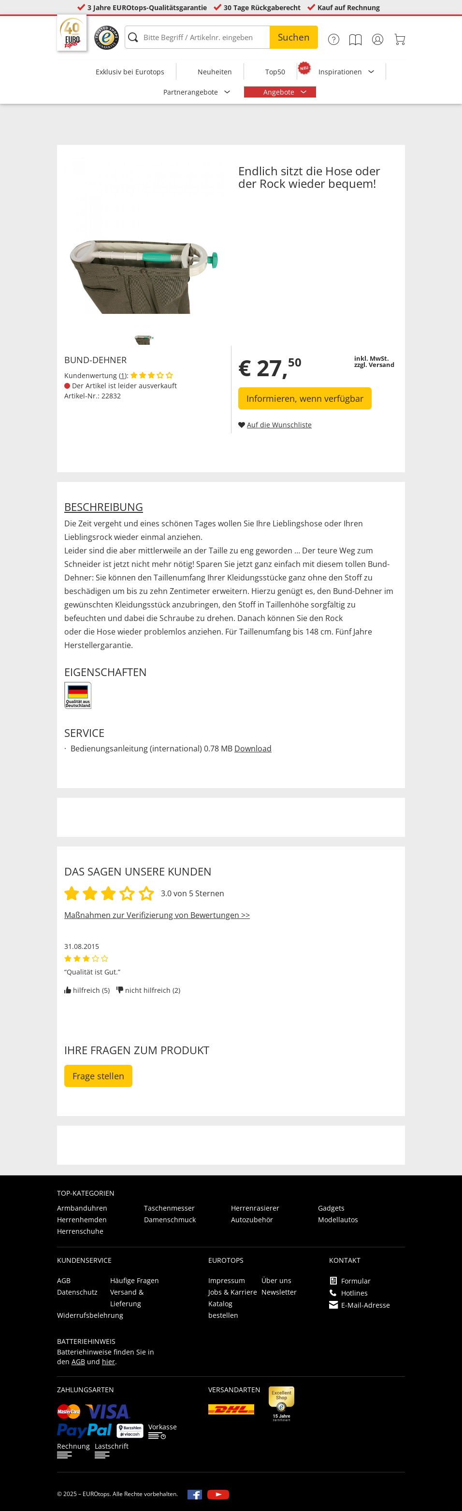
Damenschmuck (170, 1219)
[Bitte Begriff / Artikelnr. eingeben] (221, 37)
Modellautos (338, 1219)
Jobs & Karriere (232, 1292)
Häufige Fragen (134, 1280)
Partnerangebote (191, 92)
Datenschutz (77, 1292)
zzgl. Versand (374, 364)
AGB (64, 1280)
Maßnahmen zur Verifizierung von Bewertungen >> (157, 915)
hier (108, 1361)
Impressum (226, 1280)
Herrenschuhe (80, 1231)
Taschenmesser (169, 1208)
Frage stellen (98, 1076)
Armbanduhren (82, 1208)
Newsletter (279, 1292)
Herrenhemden (82, 1219)
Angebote (279, 92)
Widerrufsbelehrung (90, 1315)
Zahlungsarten (85, 1389)
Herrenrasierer (255, 1208)
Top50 (275, 71)
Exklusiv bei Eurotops (130, 71)
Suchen (294, 37)
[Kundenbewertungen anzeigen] (151, 375)
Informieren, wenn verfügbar (304, 398)
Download (253, 748)
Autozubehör (252, 1219)
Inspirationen (341, 71)
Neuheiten (215, 71)
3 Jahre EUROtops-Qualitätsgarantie (147, 7)
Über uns (276, 1280)
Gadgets (331, 1208)
